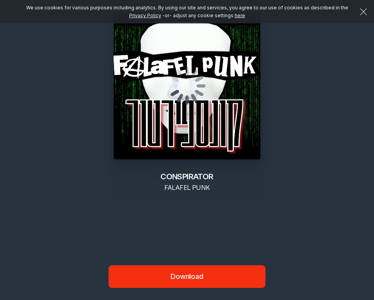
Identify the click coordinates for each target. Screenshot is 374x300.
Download (187, 276)
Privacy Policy (145, 15)
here (240, 15)
